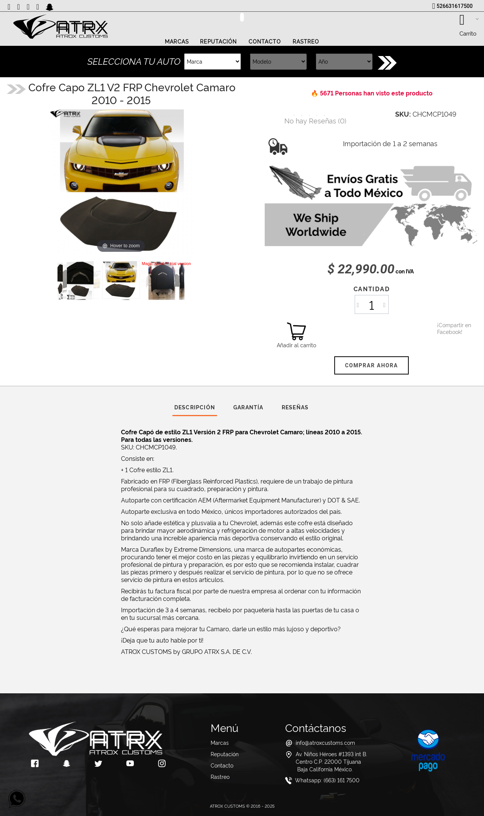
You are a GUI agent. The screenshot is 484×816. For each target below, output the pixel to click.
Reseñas (295, 406)
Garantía (248, 406)
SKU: (403, 113)
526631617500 (455, 6)
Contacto (264, 42)
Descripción (194, 406)
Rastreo (306, 42)
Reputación (218, 42)
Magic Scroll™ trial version (166, 263)
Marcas (177, 42)
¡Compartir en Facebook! (446, 328)
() (315, 120)
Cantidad (371, 288)
